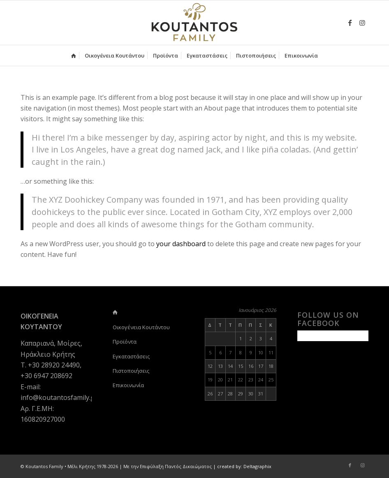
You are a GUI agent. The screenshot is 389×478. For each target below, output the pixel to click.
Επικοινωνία (128, 385)
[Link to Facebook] (350, 22)
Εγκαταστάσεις (131, 356)
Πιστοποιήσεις (131, 370)
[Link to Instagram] (362, 22)
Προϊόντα (125, 341)
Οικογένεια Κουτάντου (141, 327)
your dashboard (181, 243)
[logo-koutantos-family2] (194, 22)
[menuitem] (73, 55)
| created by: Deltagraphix (242, 466)
